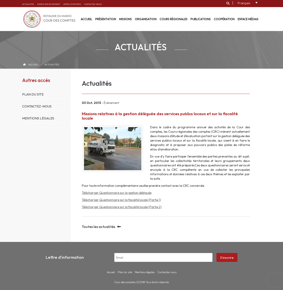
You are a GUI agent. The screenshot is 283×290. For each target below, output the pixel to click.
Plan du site (33, 94)
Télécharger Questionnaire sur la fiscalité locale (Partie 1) (121, 200)
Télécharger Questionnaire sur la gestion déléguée (116, 193)
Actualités (28, 4)
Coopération (224, 19)
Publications (201, 19)
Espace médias (248, 19)
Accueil (33, 64)
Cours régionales (173, 19)
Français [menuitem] (244, 3)
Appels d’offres (72, 4)
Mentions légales (38, 118)
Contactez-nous (93, 4)
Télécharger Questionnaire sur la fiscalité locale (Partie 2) (122, 207)
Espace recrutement (48, 4)
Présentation (105, 19)
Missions (125, 19)
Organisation (146, 19)
